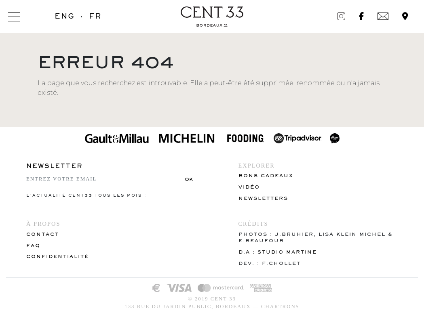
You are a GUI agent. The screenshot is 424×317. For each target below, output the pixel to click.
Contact (42, 234)
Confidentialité (57, 256)
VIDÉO (249, 187)
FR (95, 16)
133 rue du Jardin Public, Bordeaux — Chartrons (212, 306)
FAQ (33, 245)
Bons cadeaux (265, 175)
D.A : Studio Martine (277, 252)
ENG (65, 16)
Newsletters (263, 198)
